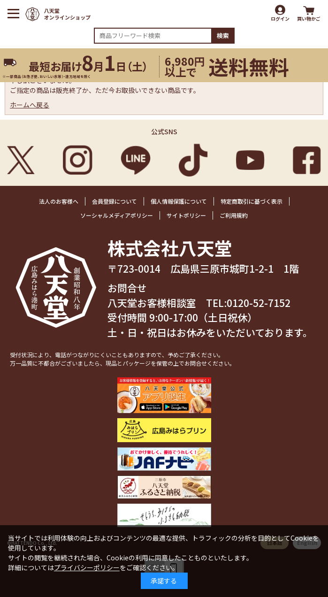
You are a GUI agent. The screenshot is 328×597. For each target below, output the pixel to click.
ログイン (280, 18)
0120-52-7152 (258, 303)
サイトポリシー (186, 215)
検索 (223, 35)
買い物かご (308, 18)
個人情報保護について (179, 201)
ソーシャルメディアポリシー (116, 215)
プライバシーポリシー (87, 567)
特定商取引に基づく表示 (251, 201)
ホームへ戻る (29, 104)
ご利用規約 (234, 215)
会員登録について (114, 201)
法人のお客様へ (58, 201)
